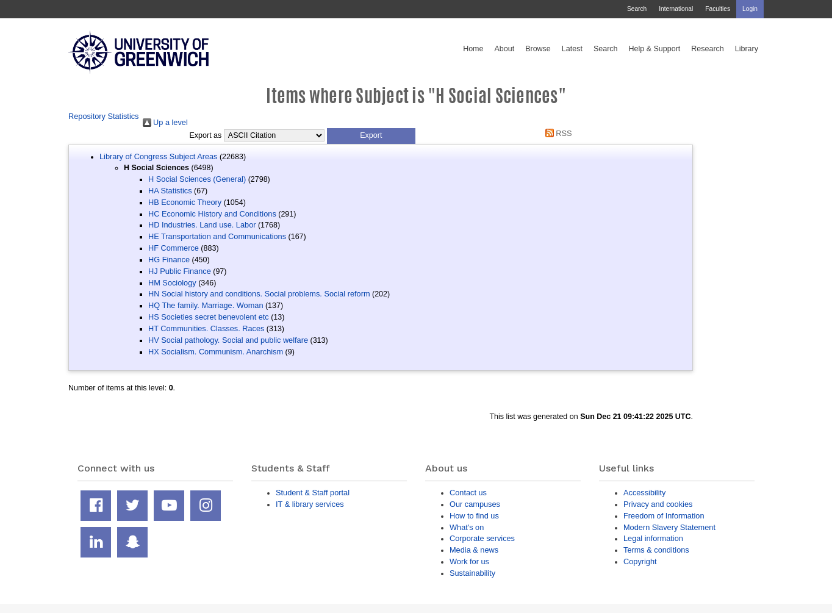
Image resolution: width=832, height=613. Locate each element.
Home (473, 49)
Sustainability (472, 573)
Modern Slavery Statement (669, 527)
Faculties (717, 8)
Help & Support (655, 49)
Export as (206, 135)
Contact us (468, 492)
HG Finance (169, 259)
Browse (538, 49)
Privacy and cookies (657, 504)
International (676, 8)
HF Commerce (173, 248)
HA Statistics (170, 190)
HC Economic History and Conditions (212, 213)
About (504, 49)
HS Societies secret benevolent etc (208, 316)
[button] (371, 136)
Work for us (469, 561)
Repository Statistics (103, 116)
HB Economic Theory (184, 202)
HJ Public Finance (179, 271)
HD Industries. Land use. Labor (202, 224)
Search (637, 8)
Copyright (640, 561)
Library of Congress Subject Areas (158, 156)
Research (707, 49)
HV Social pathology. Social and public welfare (228, 340)
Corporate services (482, 538)
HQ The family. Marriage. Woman (205, 305)
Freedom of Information (664, 515)
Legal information (653, 538)
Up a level (165, 122)
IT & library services (310, 504)
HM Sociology (172, 282)
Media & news (474, 549)
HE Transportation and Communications (217, 236)
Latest (572, 49)
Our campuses (475, 504)
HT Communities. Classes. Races (206, 328)
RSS (556, 133)
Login (750, 8)
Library (746, 49)
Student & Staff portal (313, 492)
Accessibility (644, 492)
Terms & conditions (656, 549)
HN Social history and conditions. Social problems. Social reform (259, 293)
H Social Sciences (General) (197, 179)
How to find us (474, 515)
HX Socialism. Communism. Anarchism (215, 351)
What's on (467, 527)
